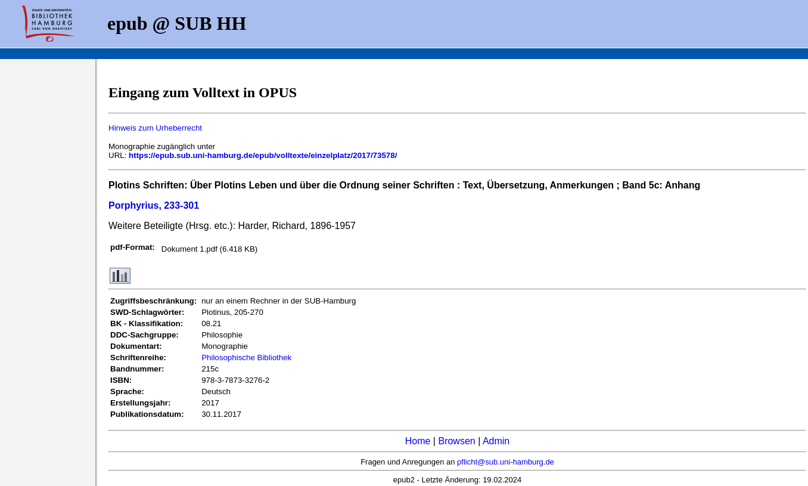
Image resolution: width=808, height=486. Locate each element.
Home (418, 441)
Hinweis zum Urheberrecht (155, 127)
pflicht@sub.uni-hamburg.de (505, 461)
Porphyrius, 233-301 (153, 205)
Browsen (456, 441)
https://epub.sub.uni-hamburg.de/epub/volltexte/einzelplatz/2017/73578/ (263, 155)
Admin (496, 441)
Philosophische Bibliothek (246, 357)
